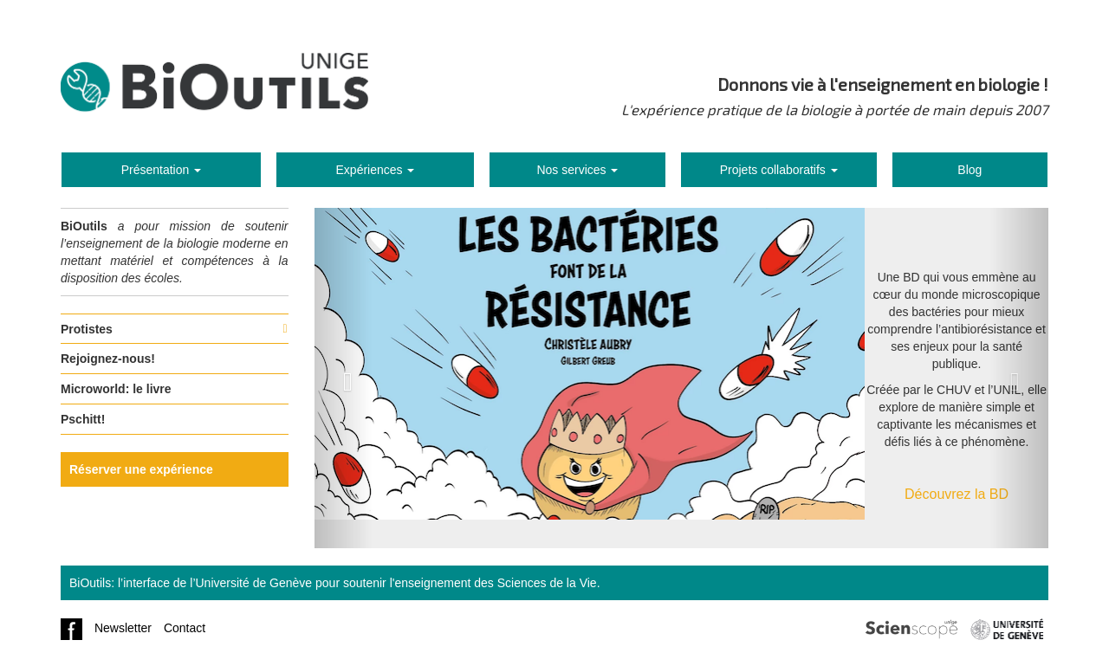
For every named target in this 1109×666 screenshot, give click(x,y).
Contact (184, 628)
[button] (344, 378)
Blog (969, 170)
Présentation (161, 170)
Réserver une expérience (141, 469)
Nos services (577, 170)
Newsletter (123, 628)
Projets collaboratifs (779, 170)
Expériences (375, 170)
